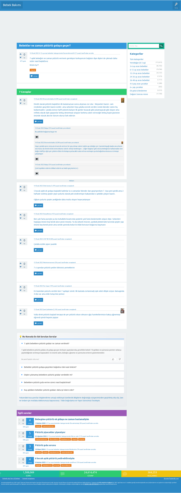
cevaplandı (73, 99)
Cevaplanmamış (37, 7)
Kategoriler (49, 7)
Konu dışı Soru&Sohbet (83, 7)
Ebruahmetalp (74, 423)
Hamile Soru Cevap (101, 7)
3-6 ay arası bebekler (139, 66)
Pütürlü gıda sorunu (45, 445)
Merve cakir (75, 436)
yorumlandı (66, 128)
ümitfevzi (73, 462)
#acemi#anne (54, 439)
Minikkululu (73, 449)
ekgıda (33, 70)
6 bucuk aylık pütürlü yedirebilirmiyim (55, 458)
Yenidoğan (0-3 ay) (138, 63)
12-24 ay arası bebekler (140, 73)
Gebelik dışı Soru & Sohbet (11, 478)
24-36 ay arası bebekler (140, 77)
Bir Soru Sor (69, 7)
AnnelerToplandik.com (171, 478)
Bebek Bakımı (12, 5)
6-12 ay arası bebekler (46, 53)
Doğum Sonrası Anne (139, 94)
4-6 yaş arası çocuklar (139, 84)
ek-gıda (81, 439)
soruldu (91, 53)
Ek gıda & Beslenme (138, 91)
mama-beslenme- (48, 426)
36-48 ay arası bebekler (140, 80)
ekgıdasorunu (65, 439)
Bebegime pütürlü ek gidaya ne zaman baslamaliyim (62, 419)
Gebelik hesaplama (28, 478)
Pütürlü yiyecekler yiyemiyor (50, 432)
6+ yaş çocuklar (136, 87)
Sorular (27, 7)
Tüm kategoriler (136, 59)
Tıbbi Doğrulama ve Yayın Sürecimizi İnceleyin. (80, 400)
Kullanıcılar (59, 7)
